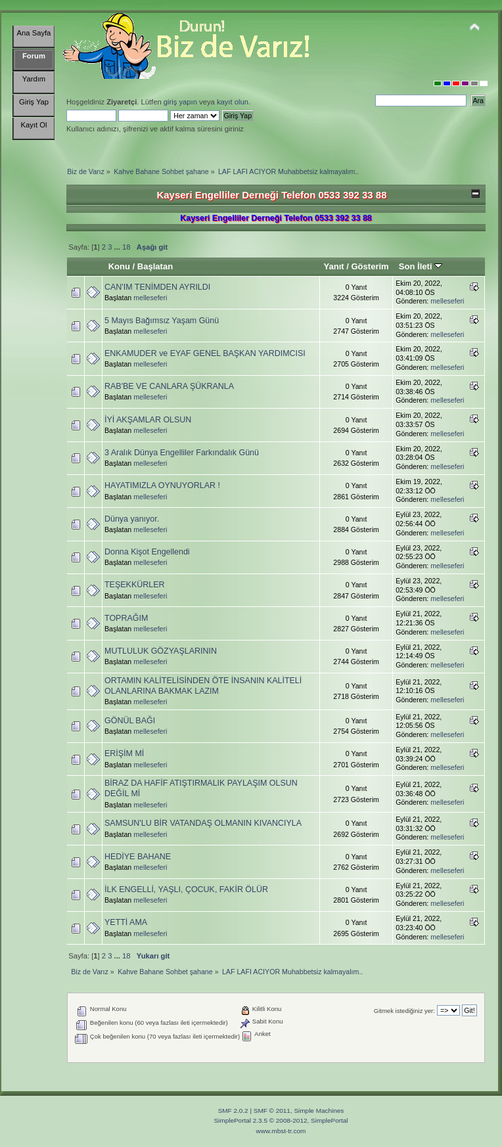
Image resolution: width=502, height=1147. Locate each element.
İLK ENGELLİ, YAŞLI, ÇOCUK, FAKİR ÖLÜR (186, 889)
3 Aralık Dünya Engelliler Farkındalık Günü (181, 452)
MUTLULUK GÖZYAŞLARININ (160, 651)
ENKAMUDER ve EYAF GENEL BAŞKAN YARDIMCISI (205, 353)
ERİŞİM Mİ (124, 753)
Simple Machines (319, 1110)
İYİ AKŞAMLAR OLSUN (147, 419)
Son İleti (420, 266)
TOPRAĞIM (126, 618)
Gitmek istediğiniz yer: (404, 1010)
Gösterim (369, 266)
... (118, 247)
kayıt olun (232, 102)
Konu (119, 266)
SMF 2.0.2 (233, 1110)
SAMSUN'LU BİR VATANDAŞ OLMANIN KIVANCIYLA (203, 823)
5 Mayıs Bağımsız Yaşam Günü (161, 320)
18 (126, 247)
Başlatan (155, 266)
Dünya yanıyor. (131, 519)
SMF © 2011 (272, 1110)
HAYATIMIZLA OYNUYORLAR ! (162, 485)
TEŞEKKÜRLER (134, 584)
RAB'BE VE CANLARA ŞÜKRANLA (169, 386)
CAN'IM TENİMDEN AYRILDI (157, 287)
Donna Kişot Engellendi (147, 551)
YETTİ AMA (125, 922)
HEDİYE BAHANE (137, 856)
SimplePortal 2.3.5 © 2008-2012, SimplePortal (281, 1120)
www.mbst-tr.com (281, 1131)
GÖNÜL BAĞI (129, 720)
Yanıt (333, 266)
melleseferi (150, 298)
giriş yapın (180, 102)
